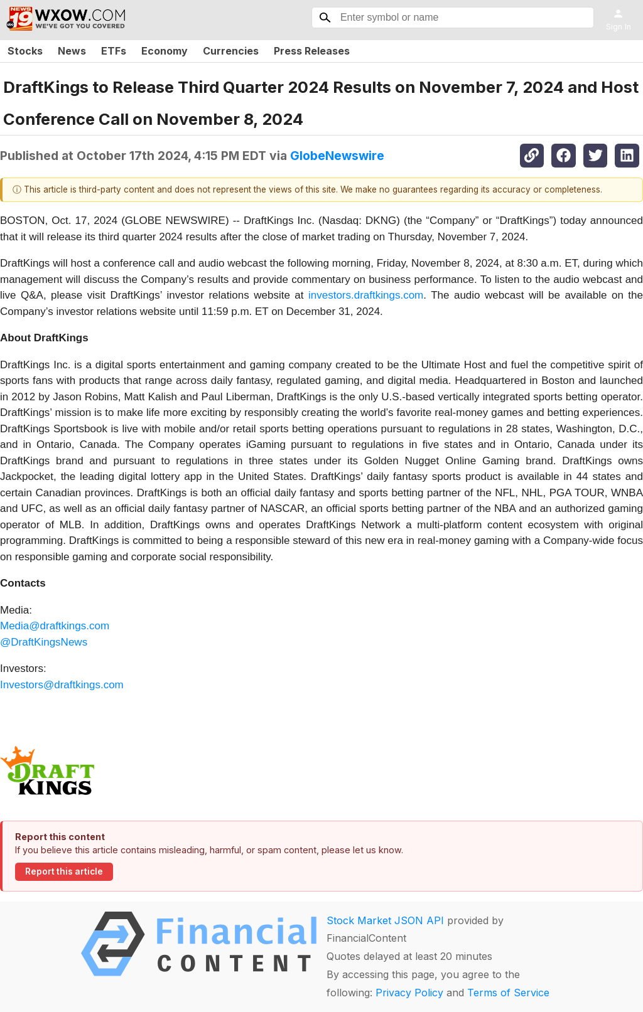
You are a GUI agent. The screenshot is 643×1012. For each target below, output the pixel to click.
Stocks (25, 51)
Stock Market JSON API (385, 920)
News (72, 51)
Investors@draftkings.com (62, 685)
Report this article (64, 871)
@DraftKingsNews (43, 642)
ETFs (113, 51)
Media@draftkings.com (54, 626)
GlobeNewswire (337, 155)
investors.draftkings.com (365, 295)
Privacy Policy (409, 992)
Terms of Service (508, 992)
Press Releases (312, 51)
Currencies (231, 51)
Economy (164, 51)
